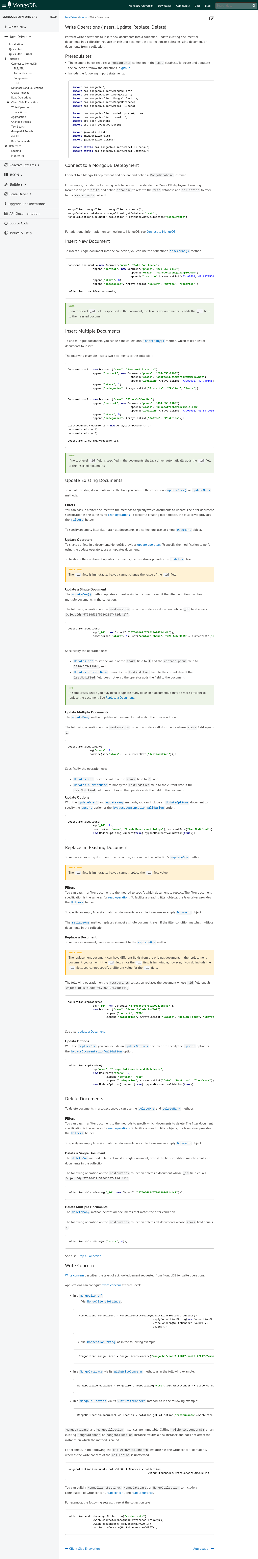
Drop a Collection (89, 1256)
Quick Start (15, 49)
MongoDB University (141, 5)
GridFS (15, 136)
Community (183, 5)
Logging (16, 151)
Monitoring (18, 155)
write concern (111, 1285)
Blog (207, 5)
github (125, 68)
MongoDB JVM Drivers (19, 16)
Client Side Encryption (24, 102)
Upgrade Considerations (24, 203)
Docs (197, 5)
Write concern (74, 1275)
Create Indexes (20, 92)
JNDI (16, 83)
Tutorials (83, 17)
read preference (142, 1493)
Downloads (164, 5)
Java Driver (71, 17)
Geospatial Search (22, 131)
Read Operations (21, 97)
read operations (119, 515)
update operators (149, 544)
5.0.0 (53, 16)
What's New (15, 27)
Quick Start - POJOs (20, 54)
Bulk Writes (20, 112)
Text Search (18, 126)
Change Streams (21, 122)
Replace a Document (120, 697)
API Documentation (22, 213)
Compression (21, 78)
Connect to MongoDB (161, 231)
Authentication (22, 73)
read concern (115, 1493)
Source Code (16, 223)
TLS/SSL (19, 68)
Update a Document (91, 1031)
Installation (16, 44)
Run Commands (20, 141)
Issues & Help (18, 232)
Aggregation (18, 117)
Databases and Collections (27, 88)
